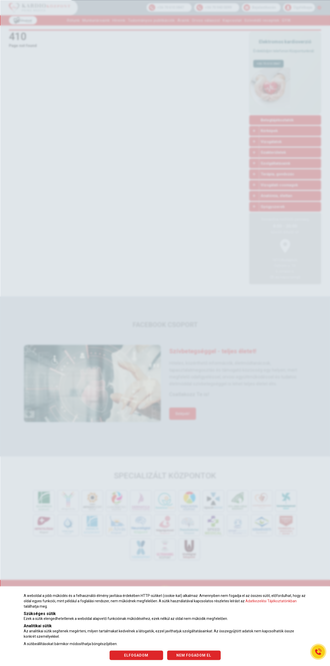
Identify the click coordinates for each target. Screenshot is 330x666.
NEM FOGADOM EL (193, 655)
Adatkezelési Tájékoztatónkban (271, 601)
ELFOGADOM (136, 655)
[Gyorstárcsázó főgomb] (318, 651)
